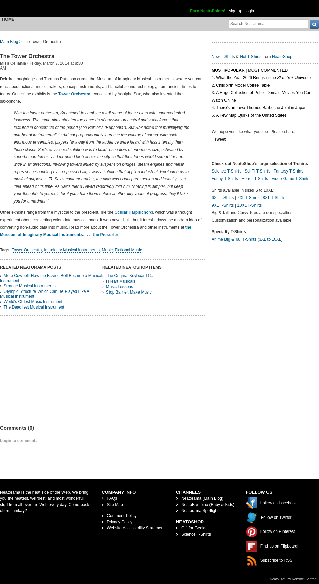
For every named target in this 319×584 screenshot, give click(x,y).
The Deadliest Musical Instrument (33, 307)
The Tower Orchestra (27, 56)
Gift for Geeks (193, 528)
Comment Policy (121, 515)
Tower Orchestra (74, 94)
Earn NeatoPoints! (208, 11)
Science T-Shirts (226, 171)
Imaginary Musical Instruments (72, 250)
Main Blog (9, 41)
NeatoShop (282, 56)
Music (107, 250)
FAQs (112, 498)
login (250, 11)
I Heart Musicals (120, 281)
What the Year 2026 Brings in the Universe (263, 77)
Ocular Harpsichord (133, 212)
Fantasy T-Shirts (288, 171)
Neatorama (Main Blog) (202, 498)
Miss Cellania (13, 63)
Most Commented (268, 70)
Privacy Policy (119, 522)
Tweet (220, 139)
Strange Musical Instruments (30, 286)
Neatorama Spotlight (199, 510)
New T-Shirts (223, 56)
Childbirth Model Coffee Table (243, 85)
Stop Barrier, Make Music (129, 292)
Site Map (115, 504)
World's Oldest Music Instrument (33, 301)
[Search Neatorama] (268, 23)
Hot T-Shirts (250, 56)
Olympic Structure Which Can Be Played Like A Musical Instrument (44, 294)
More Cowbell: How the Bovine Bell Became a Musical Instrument (51, 278)
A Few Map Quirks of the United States (251, 115)
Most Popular (228, 70)
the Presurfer (105, 234)
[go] (314, 24)
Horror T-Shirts (255, 178)
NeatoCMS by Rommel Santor (293, 579)
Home (8, 19)
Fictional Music (128, 250)
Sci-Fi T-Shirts (257, 171)
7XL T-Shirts (248, 197)
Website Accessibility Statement (135, 528)
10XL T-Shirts (249, 205)
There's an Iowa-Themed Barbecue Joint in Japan (261, 107)
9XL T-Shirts (223, 205)
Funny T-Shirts (225, 178)
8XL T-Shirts (274, 197)
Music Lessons (119, 286)
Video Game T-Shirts (290, 178)
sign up (235, 11)
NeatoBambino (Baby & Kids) (207, 504)
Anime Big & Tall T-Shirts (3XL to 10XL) (247, 239)
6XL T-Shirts (223, 197)
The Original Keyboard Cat (130, 275)
